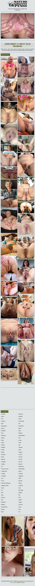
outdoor (20, 452)
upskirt (20, 499)
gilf (2, 499)
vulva (19, 507)
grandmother (4, 507)
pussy (19, 471)
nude (19, 442)
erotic (2, 488)
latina (19, 428)
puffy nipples (21, 468)
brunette (3, 454)
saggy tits (20, 476)
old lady (20, 447)
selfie (19, 478)
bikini (2, 440)
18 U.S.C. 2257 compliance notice (22, 581)
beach (2, 428)
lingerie (20, 433)
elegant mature (4, 485)
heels (19, 418)
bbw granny (4, 426)
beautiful (3, 430)
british (2, 452)
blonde (3, 445)
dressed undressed (5, 483)
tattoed (20, 492)
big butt (3, 459)
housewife (20, 426)
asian (2, 416)
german (3, 497)
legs (19, 430)
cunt (2, 478)
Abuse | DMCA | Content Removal (24, 581)
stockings (20, 490)
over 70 (20, 461)
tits (19, 495)
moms (20, 440)
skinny (20, 483)
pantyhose (21, 466)
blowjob (3, 447)
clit (2, 466)
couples (3, 473)
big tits (2, 437)
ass (2, 418)
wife (19, 509)
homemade (21, 421)
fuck (2, 495)
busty (2, 457)
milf (19, 437)
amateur (3, 414)
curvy (2, 480)
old (19, 445)
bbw (2, 423)
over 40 (20, 454)
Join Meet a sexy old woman (17, 45)
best (2, 433)
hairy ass (20, 414)
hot (19, 423)
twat (19, 497)
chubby (3, 464)
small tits (20, 485)
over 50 (20, 457)
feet (2, 492)
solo (19, 488)
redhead (20, 473)
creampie (3, 476)
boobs (2, 449)
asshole (3, 421)
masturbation (21, 435)
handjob (20, 416)
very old (20, 504)
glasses (3, 504)
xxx (19, 511)
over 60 (20, 459)
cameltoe (3, 461)
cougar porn (4, 471)
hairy (2, 511)
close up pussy (4, 468)
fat (2, 490)
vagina (20, 502)
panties (20, 464)
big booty (3, 435)
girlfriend (3, 502)
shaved (20, 480)
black (2, 442)
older (19, 449)
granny (3, 509)
